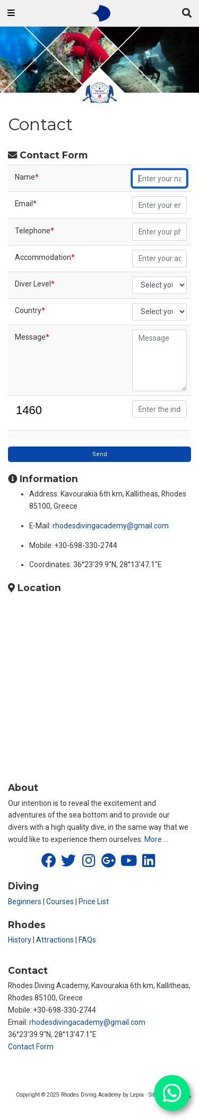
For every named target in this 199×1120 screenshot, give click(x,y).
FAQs (87, 940)
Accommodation (45, 257)
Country (30, 310)
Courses (60, 901)
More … (156, 839)
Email (26, 203)
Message (32, 337)
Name (27, 177)
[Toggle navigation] (11, 13)
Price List (94, 901)
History (19, 940)
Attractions (55, 940)
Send (99, 454)
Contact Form (31, 1046)
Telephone (34, 230)
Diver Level (35, 284)
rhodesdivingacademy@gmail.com (111, 525)
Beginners (24, 901)
